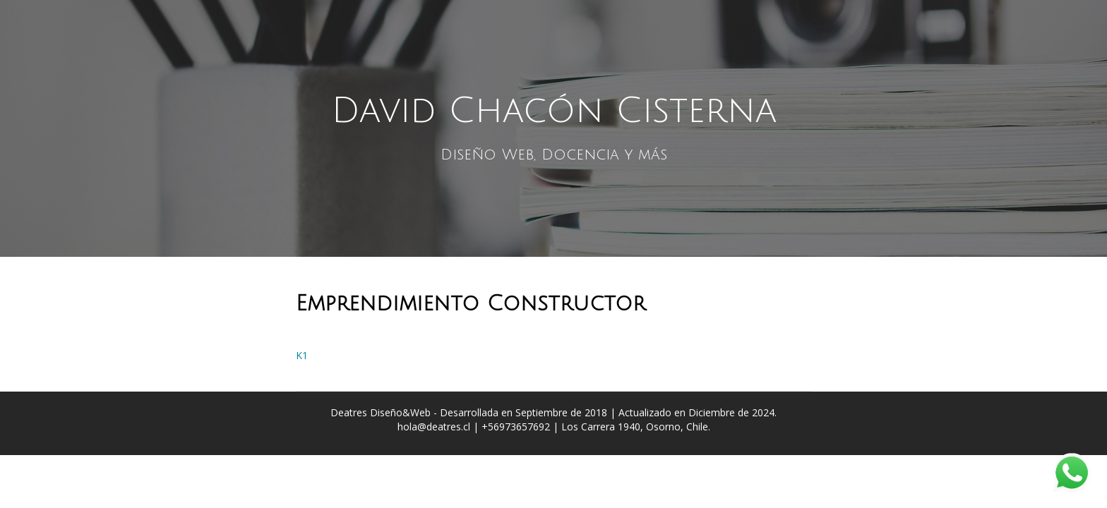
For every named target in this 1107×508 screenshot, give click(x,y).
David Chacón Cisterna (554, 111)
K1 (302, 355)
